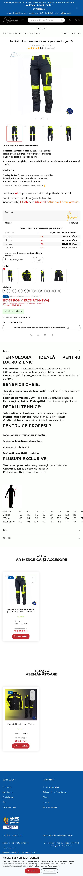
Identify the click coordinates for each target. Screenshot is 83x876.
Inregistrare (8, 792)
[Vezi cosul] (77, 20)
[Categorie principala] (3, 33)
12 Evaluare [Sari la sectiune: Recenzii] (49, 48)
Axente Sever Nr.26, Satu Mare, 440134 (20, 853)
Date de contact (50, 807)
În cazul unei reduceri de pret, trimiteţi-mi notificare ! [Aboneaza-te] (41, 327)
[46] (11, 291)
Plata (45, 797)
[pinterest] (44, 28)
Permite (32, 871)
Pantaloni (18, 33)
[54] (35, 291)
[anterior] (35, 118)
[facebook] (38, 28)
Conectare (7, 787)
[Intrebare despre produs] (52, 335)
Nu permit (49, 871)
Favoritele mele (9, 807)
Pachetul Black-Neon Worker (20, 724)
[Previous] (4, 133)
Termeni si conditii (51, 787)
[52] (29, 291)
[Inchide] (77, 8)
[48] (17, 291)
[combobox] (46, 20)
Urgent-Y (37, 33)
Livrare (46, 802)
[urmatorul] (47, 118)
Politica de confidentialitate (55, 792)
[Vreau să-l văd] (20, 636)
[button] (22, 20)
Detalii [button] (6, 351)
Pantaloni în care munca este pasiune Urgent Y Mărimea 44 (21, 610)
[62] (58, 291)
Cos (4, 802)
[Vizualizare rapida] (32, 583)
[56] (41, 291)
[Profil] (69, 20)
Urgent (9, 33)
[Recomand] (38, 335)
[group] (41, 606)
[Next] (79, 133)
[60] (53, 291)
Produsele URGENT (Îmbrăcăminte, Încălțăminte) (49, 13)
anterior (65, 33)
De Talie (28, 33)
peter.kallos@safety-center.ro (16, 843)
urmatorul (75, 33)
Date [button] (5, 530)
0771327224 (39, 9)
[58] (47, 291)
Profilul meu (8, 797)
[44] (5, 291)
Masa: (8, 223)
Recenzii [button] (7, 538)
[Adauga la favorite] (31, 335)
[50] (23, 291)
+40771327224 (9, 848)
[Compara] (45, 335)
